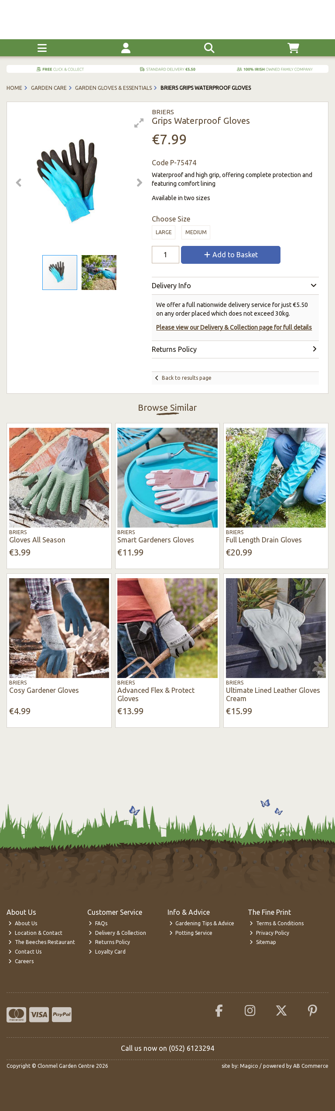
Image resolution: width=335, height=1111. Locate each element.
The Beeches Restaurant (41, 942)
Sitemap (263, 942)
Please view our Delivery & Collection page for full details (234, 327)
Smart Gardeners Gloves (155, 540)
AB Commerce (310, 1066)
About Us (22, 923)
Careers (21, 961)
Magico (249, 1066)
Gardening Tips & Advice (202, 923)
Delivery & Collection (117, 933)
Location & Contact (35, 933)
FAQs (98, 923)
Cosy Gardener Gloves (44, 690)
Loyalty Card (107, 951)
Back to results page (187, 378)
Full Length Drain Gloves (264, 540)
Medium (196, 232)
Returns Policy (109, 942)
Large (164, 232)
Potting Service (191, 933)
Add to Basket (231, 255)
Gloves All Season (37, 540)
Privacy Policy (269, 933)
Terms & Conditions (277, 923)
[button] (139, 123)
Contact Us (24, 951)
